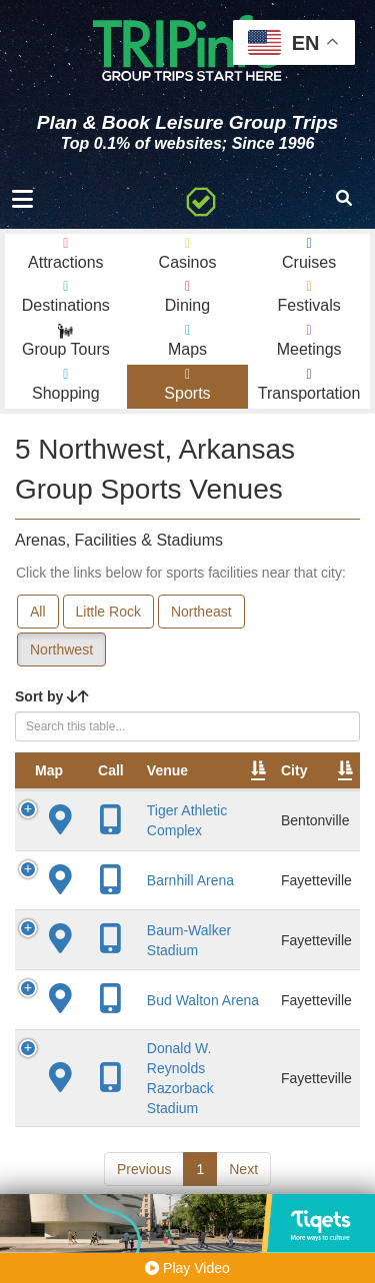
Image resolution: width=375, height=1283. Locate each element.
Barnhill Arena (190, 880)
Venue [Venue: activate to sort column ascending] (167, 770)
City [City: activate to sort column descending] (294, 770)
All (38, 612)
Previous (144, 1169)
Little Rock (108, 612)
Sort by (52, 696)
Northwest (61, 649)
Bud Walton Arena (203, 1000)
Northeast (201, 612)
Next (243, 1169)
